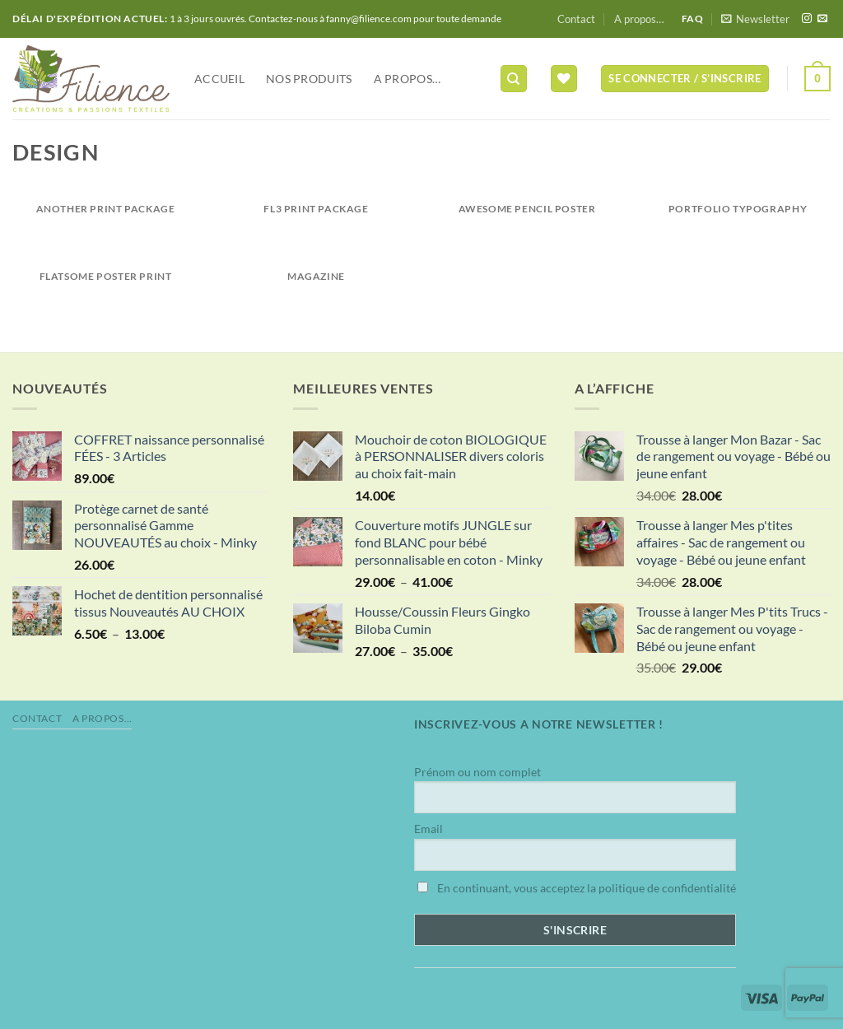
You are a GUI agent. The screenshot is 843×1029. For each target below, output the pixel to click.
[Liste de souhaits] (564, 78)
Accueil (219, 79)
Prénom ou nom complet (477, 772)
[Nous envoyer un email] (822, 19)
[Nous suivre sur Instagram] (807, 19)
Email (428, 829)
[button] (755, 19)
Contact (576, 19)
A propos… (639, 19)
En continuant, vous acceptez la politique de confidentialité (576, 888)
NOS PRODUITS (309, 79)
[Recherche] (514, 78)
